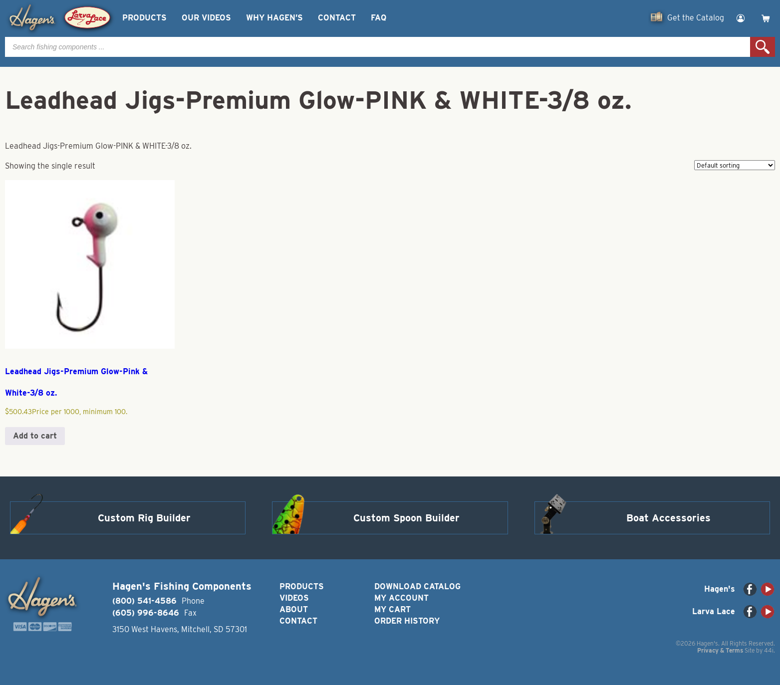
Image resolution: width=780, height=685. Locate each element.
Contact (337, 17)
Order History (407, 621)
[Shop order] (734, 165)
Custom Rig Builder (144, 518)
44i (769, 650)
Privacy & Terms (720, 650)
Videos (294, 598)
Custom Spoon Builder (406, 518)
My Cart (392, 609)
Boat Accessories (668, 518)
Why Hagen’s (274, 17)
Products (144, 17)
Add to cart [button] (35, 436)
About (293, 609)
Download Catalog (417, 586)
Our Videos (206, 17)
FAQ (378, 17)
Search (762, 47)
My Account (401, 598)
